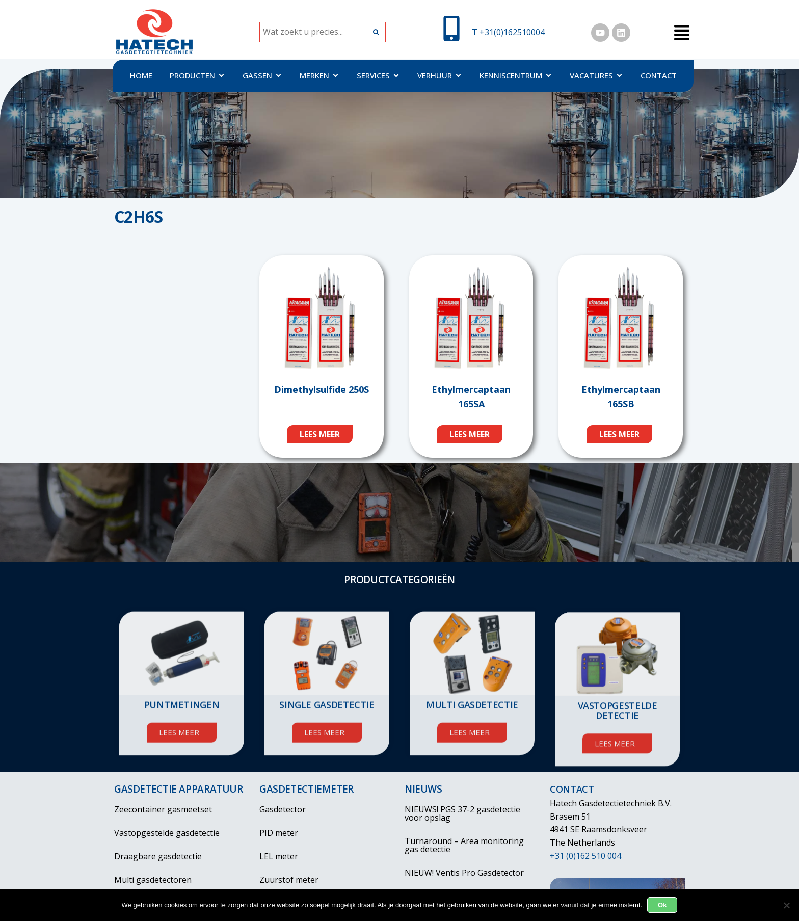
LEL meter (278, 856)
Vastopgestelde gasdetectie (167, 832)
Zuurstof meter (288, 879)
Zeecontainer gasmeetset (163, 809)
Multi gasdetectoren (153, 879)
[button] (681, 33)
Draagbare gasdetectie (158, 856)
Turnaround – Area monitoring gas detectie (472, 845)
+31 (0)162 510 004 (585, 855)
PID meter (278, 832)
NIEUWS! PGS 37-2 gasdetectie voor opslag (462, 813)
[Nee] (786, 905)
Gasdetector (282, 809)
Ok (662, 905)
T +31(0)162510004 (508, 32)
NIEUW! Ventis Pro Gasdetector (464, 872)
